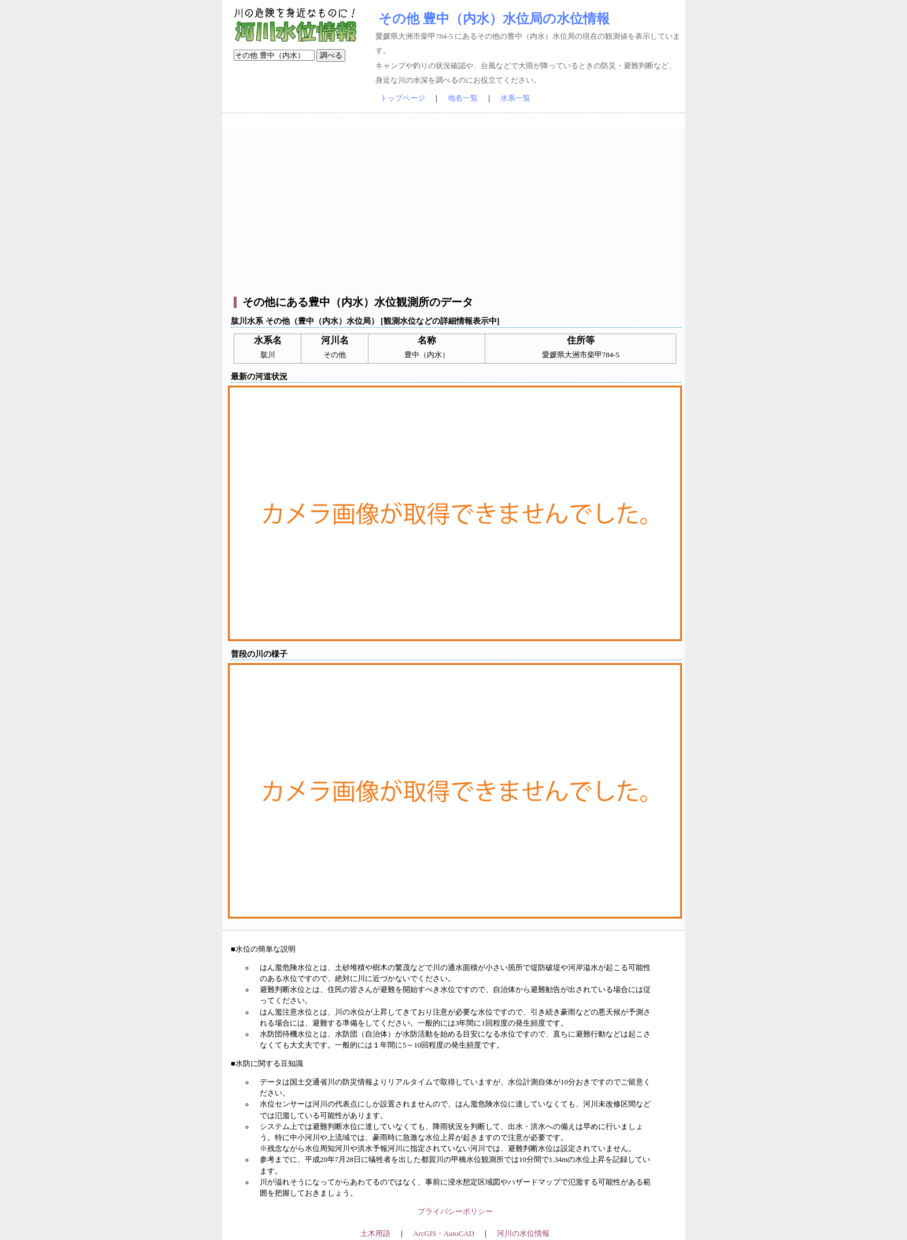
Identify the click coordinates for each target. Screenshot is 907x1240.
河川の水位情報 (523, 1234)
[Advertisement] (455, 209)
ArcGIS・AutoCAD (443, 1234)
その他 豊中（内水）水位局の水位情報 (494, 18)
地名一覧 (463, 98)
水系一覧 (515, 98)
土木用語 (375, 1234)
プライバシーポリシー (455, 1212)
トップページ (402, 98)
